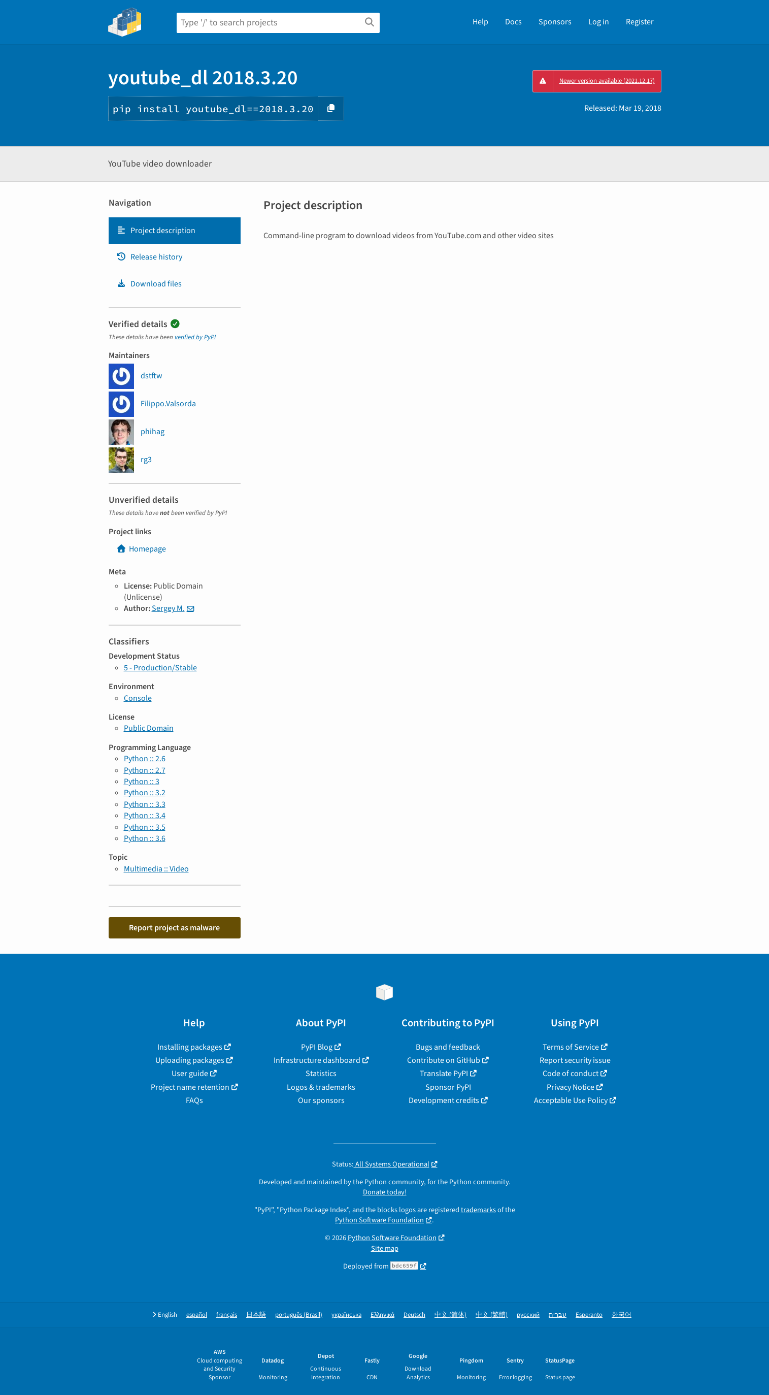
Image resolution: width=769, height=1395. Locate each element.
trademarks (478, 1210)
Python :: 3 (141, 781)
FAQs (194, 1100)
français (226, 1315)
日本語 (256, 1315)
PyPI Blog (316, 1047)
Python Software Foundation (379, 1220)
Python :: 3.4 (144, 815)
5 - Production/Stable (160, 667)
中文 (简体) (450, 1315)
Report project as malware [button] (174, 927)
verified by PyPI (195, 337)
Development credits (444, 1100)
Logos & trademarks (321, 1087)
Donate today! (385, 1192)
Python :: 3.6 (144, 838)
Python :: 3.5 (144, 827)
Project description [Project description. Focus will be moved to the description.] (155, 230)
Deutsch (414, 1315)
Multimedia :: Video (156, 868)
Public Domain (149, 728)
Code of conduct (570, 1073)
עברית (557, 1315)
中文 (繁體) (492, 1315)
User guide (190, 1073)
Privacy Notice (570, 1087)
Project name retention (190, 1087)
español (196, 1315)
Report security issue (575, 1060)
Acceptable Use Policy (571, 1100)
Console (138, 698)
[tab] (175, 230)
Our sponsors (321, 1100)
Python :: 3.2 (144, 792)
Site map (384, 1248)
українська (346, 1315)
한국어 (621, 1315)
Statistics (321, 1073)
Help (480, 21)
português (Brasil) (298, 1315)
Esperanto (589, 1315)
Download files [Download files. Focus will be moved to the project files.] (149, 283)
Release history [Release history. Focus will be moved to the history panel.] (149, 257)
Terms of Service (571, 1047)
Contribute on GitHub (443, 1060)
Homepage (141, 549)
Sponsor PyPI (448, 1087)
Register (640, 21)
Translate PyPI (444, 1073)
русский (528, 1315)
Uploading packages (189, 1060)
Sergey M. (168, 608)
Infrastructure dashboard (317, 1060)
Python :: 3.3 (144, 804)
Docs (513, 21)
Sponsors (555, 21)
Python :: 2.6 (144, 758)
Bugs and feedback (448, 1047)
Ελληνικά (382, 1315)
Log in (598, 21)
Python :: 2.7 (144, 770)
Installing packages (189, 1047)
